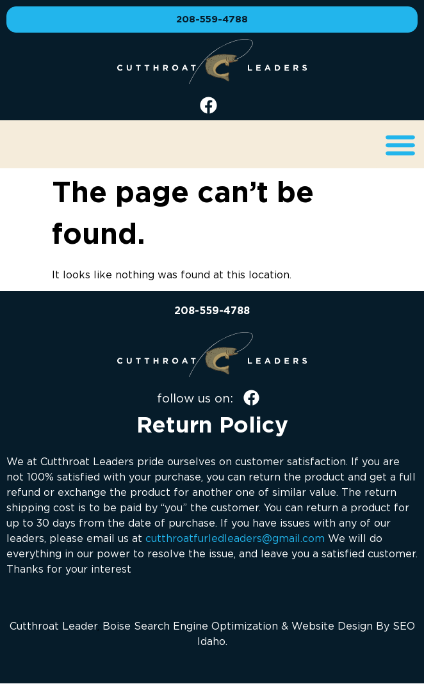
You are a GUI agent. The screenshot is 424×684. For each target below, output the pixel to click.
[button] (400, 144)
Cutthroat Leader (53, 626)
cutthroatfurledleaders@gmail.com (235, 538)
